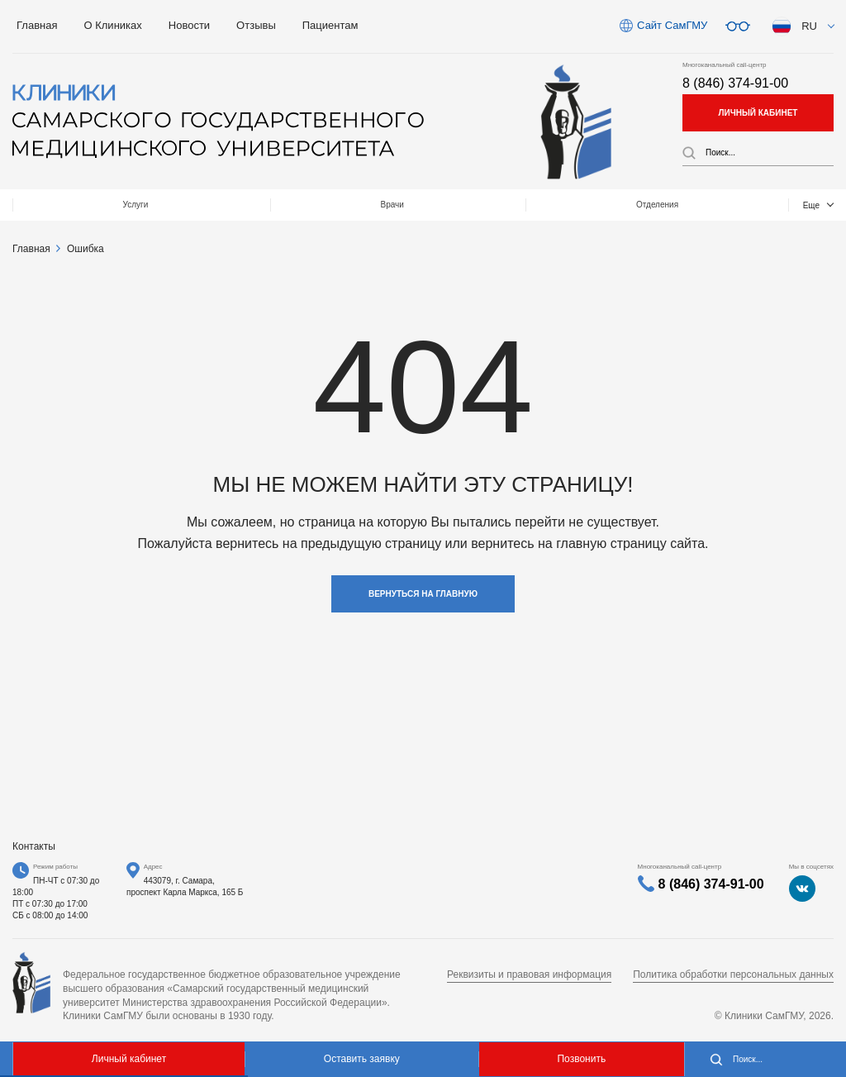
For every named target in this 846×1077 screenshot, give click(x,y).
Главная (37, 25)
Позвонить (581, 1059)
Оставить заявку (362, 1059)
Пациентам (330, 25)
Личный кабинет (129, 1059)
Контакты (762, 204)
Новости (189, 25)
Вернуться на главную (423, 593)
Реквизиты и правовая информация (529, 974)
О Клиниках (112, 25)
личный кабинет (758, 112)
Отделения (371, 204)
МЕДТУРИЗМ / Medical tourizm (569, 204)
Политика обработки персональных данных (733, 974)
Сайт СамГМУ (672, 25)
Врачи (220, 204)
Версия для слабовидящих (737, 26)
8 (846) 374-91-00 (735, 83)
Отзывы (256, 25)
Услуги (78, 204)
